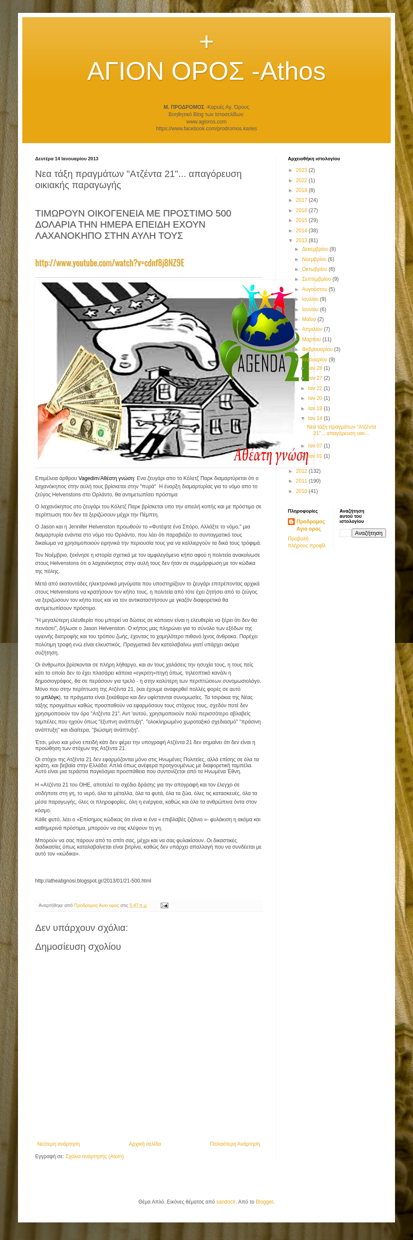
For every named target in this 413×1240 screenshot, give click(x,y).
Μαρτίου (312, 339)
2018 (302, 190)
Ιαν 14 (315, 418)
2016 (302, 210)
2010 (302, 491)
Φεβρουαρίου (318, 349)
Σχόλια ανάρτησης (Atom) (95, 1156)
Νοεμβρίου (315, 259)
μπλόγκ (50, 697)
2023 (302, 170)
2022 (302, 180)
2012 (302, 471)
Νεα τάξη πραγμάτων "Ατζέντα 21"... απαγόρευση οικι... (341, 430)
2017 (302, 200)
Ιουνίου (311, 309)
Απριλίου (313, 329)
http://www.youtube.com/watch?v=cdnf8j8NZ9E (109, 262)
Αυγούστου (315, 289)
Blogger (264, 1202)
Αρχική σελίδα (145, 1144)
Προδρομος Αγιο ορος (310, 525)
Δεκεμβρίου (316, 249)
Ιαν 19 (315, 408)
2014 (302, 231)
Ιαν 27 (315, 378)
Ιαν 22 (315, 388)
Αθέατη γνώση (117, 478)
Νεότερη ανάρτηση (58, 1144)
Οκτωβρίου (315, 269)
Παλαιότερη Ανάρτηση (235, 1144)
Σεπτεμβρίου (317, 279)
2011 (302, 481)
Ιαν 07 (315, 446)
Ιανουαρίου (315, 360)
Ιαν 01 (315, 456)
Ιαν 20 (315, 398)
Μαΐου (309, 319)
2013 (302, 240)
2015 (302, 220)
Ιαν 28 (315, 368)
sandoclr (226, 1202)
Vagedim (88, 478)
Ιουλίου (311, 299)
